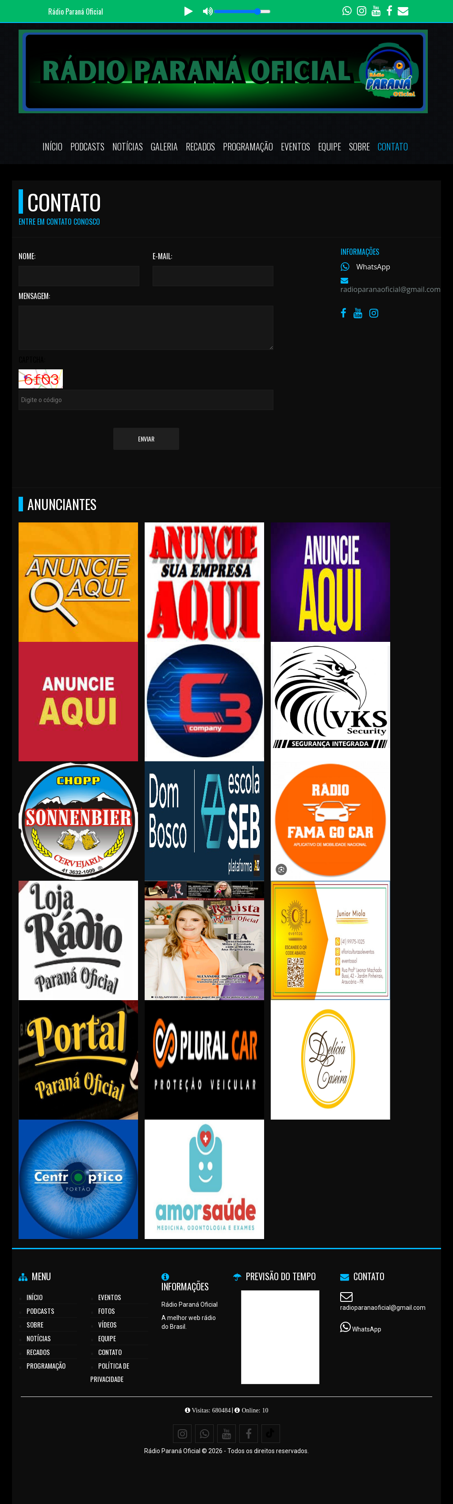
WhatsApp (374, 267)
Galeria (164, 146)
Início (52, 146)
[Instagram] (182, 1433)
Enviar (146, 438)
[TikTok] (270, 1433)
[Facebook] (248, 1433)
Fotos (106, 1311)
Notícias (127, 146)
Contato (393, 146)
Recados (200, 146)
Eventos (295, 146)
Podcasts (87, 146)
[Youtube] (226, 1433)
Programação (248, 146)
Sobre (359, 146)
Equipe (329, 146)
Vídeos (107, 1324)
